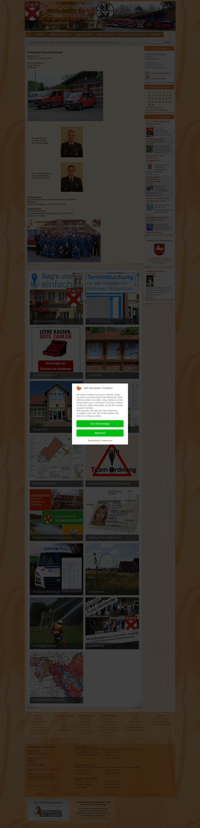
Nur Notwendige (99, 423)
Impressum (107, 440)
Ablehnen (100, 433)
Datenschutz (94, 440)
